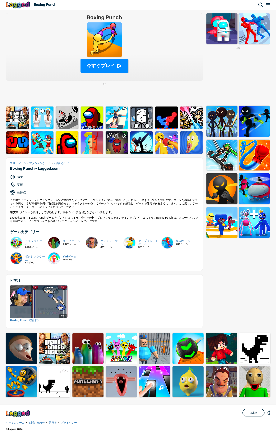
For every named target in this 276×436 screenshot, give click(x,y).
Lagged (18, 5)
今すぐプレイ (101, 65)
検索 (260, 5)
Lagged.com (18, 414)
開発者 (53, 422)
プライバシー (69, 422)
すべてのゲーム (15, 422)
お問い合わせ (37, 422)
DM (269, 412)
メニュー (268, 5)
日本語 (254, 412)
